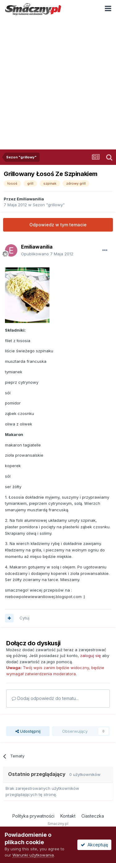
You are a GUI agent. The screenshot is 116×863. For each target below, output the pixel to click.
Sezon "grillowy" (49, 204)
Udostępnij (28, 731)
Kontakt (67, 816)
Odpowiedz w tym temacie (58, 224)
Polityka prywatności (33, 816)
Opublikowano (47, 253)
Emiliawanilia (30, 198)
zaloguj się (90, 655)
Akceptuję (94, 844)
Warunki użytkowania (33, 855)
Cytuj (24, 617)
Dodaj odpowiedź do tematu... (45, 698)
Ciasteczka (92, 816)
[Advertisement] (58, 79)
